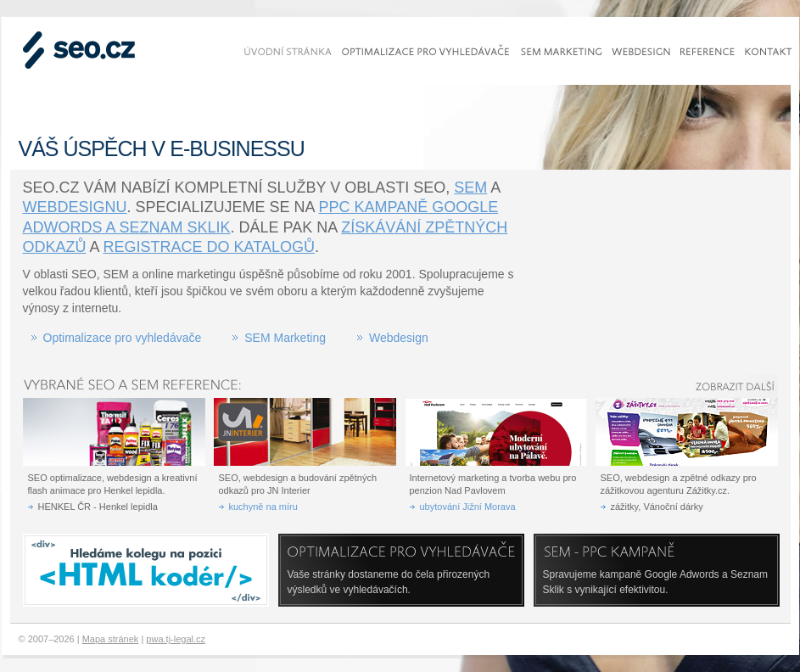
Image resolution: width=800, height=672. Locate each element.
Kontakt (768, 51)
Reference (708, 51)
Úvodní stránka (288, 51)
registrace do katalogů (209, 246)
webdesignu (75, 207)
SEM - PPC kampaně (633, 552)
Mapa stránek (110, 639)
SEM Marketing (285, 337)
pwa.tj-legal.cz (175, 639)
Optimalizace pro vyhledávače (122, 337)
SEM (470, 187)
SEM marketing (561, 51)
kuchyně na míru (263, 506)
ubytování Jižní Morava (468, 506)
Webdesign (398, 337)
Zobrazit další (726, 386)
